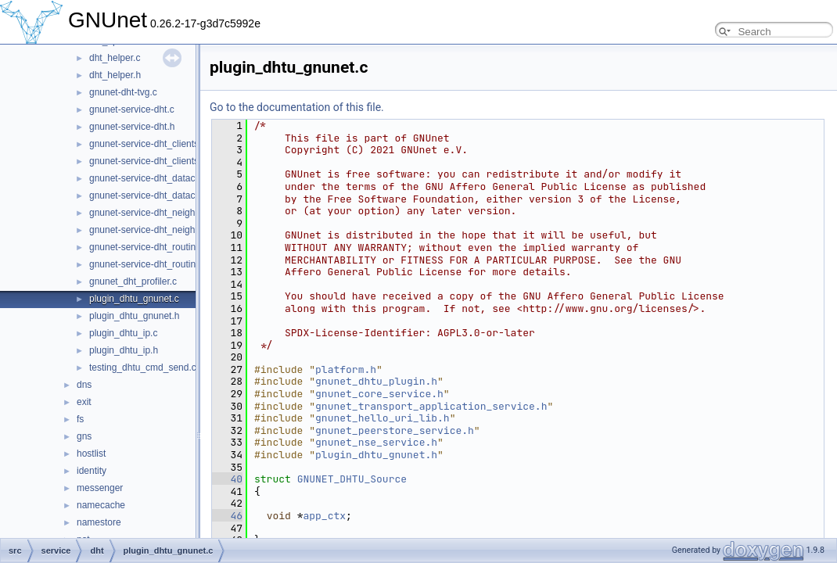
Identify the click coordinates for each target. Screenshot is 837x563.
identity (91, 470)
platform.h (345, 369)
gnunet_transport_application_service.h (431, 406)
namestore (99, 522)
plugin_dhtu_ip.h (123, 350)
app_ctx (324, 515)
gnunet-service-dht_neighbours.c (157, 212)
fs (80, 419)
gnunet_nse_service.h (376, 442)
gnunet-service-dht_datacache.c (156, 178)
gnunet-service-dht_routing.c (148, 247)
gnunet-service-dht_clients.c (147, 143)
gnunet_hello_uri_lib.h (382, 418)
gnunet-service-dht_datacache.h (156, 195)
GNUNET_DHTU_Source (352, 479)
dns (84, 384)
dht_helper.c (114, 57)
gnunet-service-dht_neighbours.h (157, 229)
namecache (101, 505)
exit (84, 401)
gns (84, 436)
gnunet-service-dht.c (131, 109)
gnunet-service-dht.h (131, 126)
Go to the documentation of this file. (297, 107)
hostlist (91, 453)
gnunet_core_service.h (379, 393)
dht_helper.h (115, 75)
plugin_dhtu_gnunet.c (134, 298)
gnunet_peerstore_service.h (394, 430)
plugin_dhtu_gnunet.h (134, 315)
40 (227, 479)
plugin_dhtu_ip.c (123, 333)
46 (227, 515)
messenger (100, 487)
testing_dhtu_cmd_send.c (142, 367)
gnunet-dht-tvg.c (123, 92)
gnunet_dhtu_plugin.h (376, 381)
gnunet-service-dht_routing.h (149, 264)
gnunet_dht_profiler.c (133, 281)
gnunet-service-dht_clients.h (148, 161)
